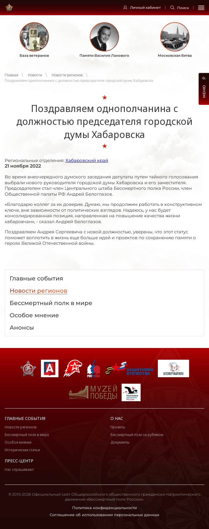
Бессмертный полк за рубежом (136, 434)
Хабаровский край (86, 160)
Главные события (25, 418)
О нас (116, 418)
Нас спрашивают (19, 469)
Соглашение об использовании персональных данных (104, 514)
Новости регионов (67, 75)
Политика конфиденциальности (104, 507)
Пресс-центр (19, 460)
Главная (11, 75)
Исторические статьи (22, 449)
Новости (35, 75)
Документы (119, 442)
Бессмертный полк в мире (27, 434)
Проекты (117, 427)
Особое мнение (18, 442)
